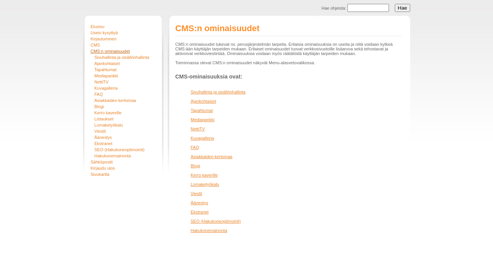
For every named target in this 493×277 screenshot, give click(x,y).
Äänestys (103, 137)
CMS (95, 45)
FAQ (98, 94)
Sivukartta (100, 174)
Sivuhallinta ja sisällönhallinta (121, 57)
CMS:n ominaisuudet (110, 51)
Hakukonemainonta (112, 156)
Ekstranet (103, 143)
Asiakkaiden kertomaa (115, 100)
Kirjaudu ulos (103, 168)
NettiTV (101, 82)
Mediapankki (106, 75)
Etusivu (97, 26)
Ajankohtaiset (107, 63)
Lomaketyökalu (108, 125)
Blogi (99, 106)
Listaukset (104, 119)
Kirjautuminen (103, 39)
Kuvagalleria (106, 88)
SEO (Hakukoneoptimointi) (119, 149)
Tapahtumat (105, 69)
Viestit (100, 131)
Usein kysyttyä (104, 32)
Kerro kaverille (107, 112)
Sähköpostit (101, 162)
